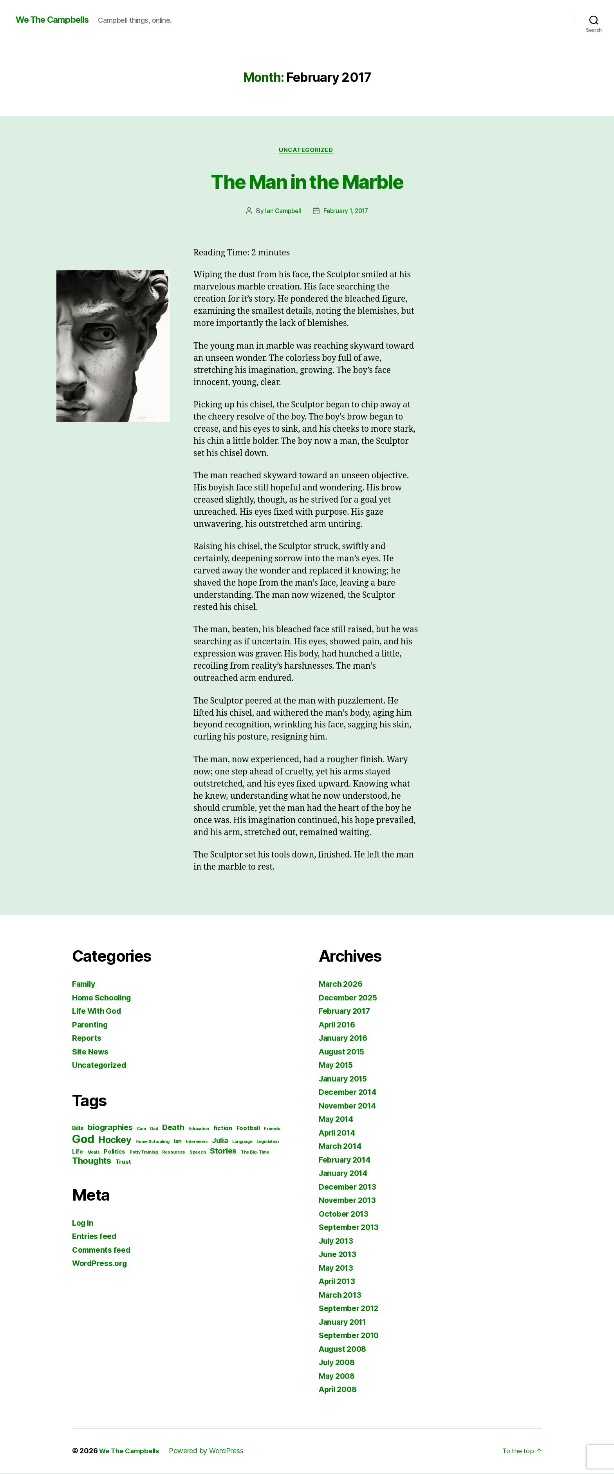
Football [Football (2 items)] (248, 1129)
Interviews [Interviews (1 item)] (197, 1142)
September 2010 (352, 1336)
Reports (87, 1039)
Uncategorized (307, 150)
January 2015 (345, 1080)
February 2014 (347, 1161)
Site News (92, 1053)
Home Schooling (104, 999)
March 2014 (342, 1147)
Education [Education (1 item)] (198, 1129)
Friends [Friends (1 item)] (272, 1129)
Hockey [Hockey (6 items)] (115, 1141)
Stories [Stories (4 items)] (223, 1152)
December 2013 (350, 1188)
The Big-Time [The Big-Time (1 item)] (255, 1153)
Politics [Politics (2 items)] (114, 1152)
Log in (84, 1224)
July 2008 (339, 1363)
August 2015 (344, 1053)
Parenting (91, 1026)
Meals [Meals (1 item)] (93, 1153)
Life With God (99, 1012)
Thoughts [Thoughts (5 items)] (91, 1162)
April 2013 (339, 1282)
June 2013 (339, 1255)
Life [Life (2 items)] (77, 1152)
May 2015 (338, 1066)
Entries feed (96, 1237)
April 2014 (339, 1134)
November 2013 (350, 1201)
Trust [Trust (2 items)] (124, 1163)
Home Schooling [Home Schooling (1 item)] (152, 1142)
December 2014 (350, 1093)
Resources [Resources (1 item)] (174, 1153)
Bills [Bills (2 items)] (78, 1129)
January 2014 (345, 1174)
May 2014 (338, 1120)
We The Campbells (56, 19)
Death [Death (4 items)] (173, 1128)
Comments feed (103, 1251)
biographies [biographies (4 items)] (110, 1128)
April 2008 (340, 1390)
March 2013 (342, 1296)
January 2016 (345, 1039)
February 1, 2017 (346, 212)
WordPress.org (102, 1264)
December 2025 (350, 999)
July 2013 (338, 1242)
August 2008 (345, 1350)
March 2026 (342, 985)
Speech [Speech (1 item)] (198, 1153)
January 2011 (345, 1323)
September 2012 (351, 1309)
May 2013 (338, 1269)
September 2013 (351, 1228)
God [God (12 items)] (83, 1140)
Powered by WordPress (210, 1452)
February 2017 (347, 1012)
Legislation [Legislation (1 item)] (267, 1142)
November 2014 (350, 1107)
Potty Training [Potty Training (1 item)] (144, 1153)
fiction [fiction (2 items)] (222, 1129)
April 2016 (339, 1026)
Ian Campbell (281, 212)
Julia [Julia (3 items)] (220, 1142)
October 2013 (345, 1215)
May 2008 (338, 1377)
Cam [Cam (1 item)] (141, 1129)
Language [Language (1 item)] (242, 1142)
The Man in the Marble (306, 181)
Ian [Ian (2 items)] (177, 1142)
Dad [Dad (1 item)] (154, 1129)
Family (85, 985)
